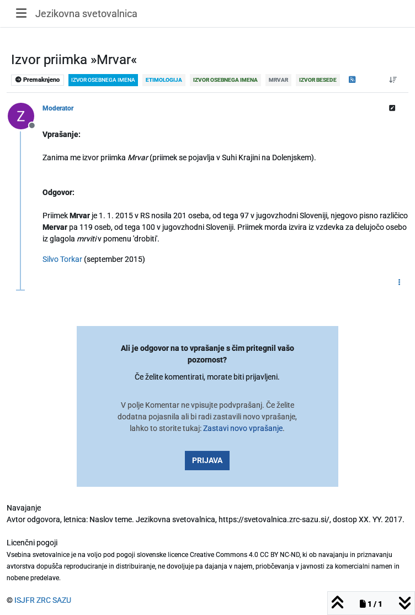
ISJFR (24, 600)
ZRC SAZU (53, 600)
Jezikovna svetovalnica (86, 13)
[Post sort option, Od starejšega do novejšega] (393, 80)
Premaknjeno (37, 79)
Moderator (57, 108)
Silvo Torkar (62, 259)
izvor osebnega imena (103, 80)
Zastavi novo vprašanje (243, 428)
